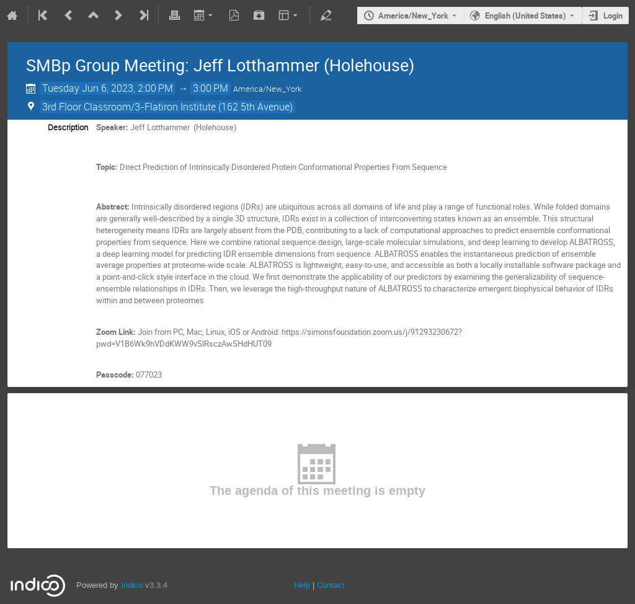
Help (302, 585)
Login (613, 15)
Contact (331, 585)
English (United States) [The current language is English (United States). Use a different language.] (525, 15)
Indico (132, 585)
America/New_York (413, 15)
